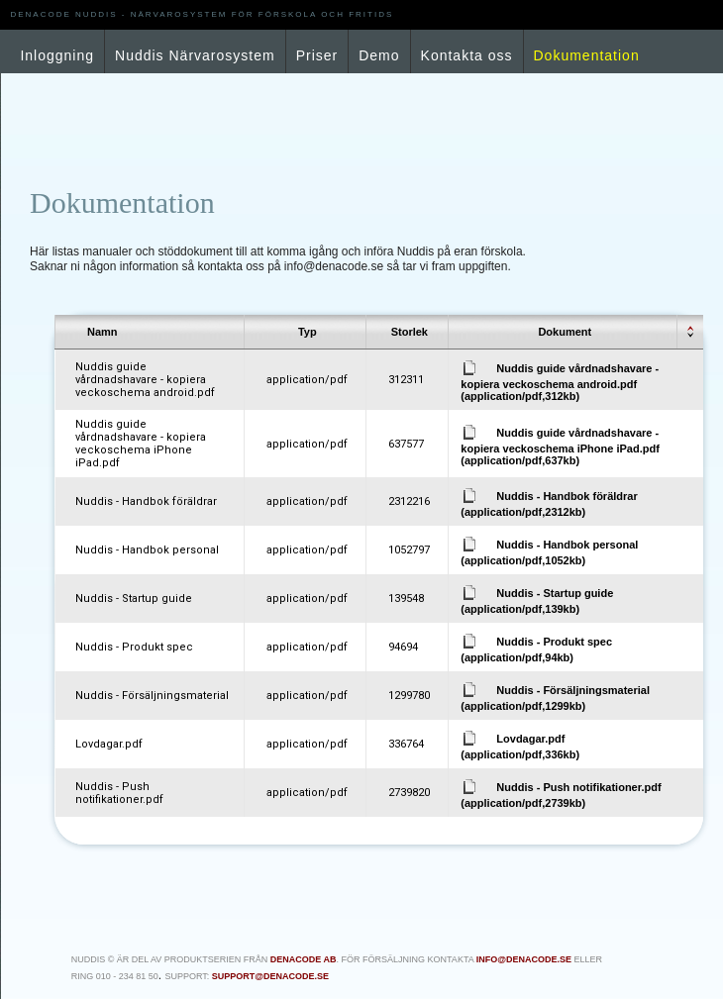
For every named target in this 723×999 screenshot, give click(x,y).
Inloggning (57, 55)
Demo (379, 55)
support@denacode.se (270, 976)
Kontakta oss (467, 55)
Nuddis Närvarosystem (195, 55)
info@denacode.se (523, 959)
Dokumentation (587, 55)
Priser (317, 55)
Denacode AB (303, 959)
